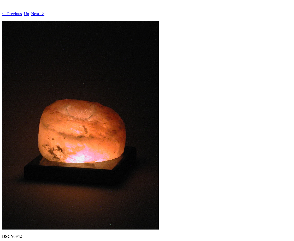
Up (26, 13)
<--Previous (12, 13)
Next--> (37, 13)
